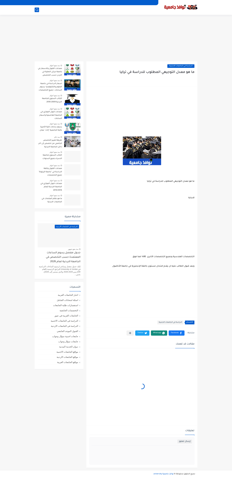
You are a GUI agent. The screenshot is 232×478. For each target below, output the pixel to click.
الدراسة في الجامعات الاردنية (64, 326)
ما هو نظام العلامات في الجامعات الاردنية (52, 200)
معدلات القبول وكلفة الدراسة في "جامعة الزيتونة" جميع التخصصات (50, 172)
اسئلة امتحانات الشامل (67, 300)
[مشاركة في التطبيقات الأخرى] (130, 333)
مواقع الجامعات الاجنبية (67, 352)
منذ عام (57, 137)
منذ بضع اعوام (55, 65)
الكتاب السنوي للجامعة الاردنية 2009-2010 (52, 100)
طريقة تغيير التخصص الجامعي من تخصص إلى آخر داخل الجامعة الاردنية (50, 143)
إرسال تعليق (185, 441)
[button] (177, 333)
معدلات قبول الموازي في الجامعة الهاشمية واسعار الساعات (50, 115)
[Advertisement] (116, 38)
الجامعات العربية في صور (66, 315)
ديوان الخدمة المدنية (68, 346)
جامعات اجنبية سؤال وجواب (65, 336)
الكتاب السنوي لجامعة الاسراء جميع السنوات (52, 157)
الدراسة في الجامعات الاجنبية (180, 66)
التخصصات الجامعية (69, 310)
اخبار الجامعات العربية (68, 295)
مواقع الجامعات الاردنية (67, 357)
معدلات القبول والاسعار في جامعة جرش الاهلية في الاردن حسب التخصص (50, 72)
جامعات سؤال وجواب (68, 341)
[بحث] (37, 10)
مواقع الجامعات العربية (67, 362)
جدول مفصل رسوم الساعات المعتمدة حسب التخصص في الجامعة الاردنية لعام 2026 (63, 257)
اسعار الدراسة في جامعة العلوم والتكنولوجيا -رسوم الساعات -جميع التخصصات (50, 87)
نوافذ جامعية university (163, 474)
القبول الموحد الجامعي (67, 331)
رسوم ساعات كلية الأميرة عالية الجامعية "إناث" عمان (51, 128)
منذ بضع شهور (73, 249)
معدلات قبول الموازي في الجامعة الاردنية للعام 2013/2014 (51, 187)
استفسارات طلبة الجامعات (65, 305)
